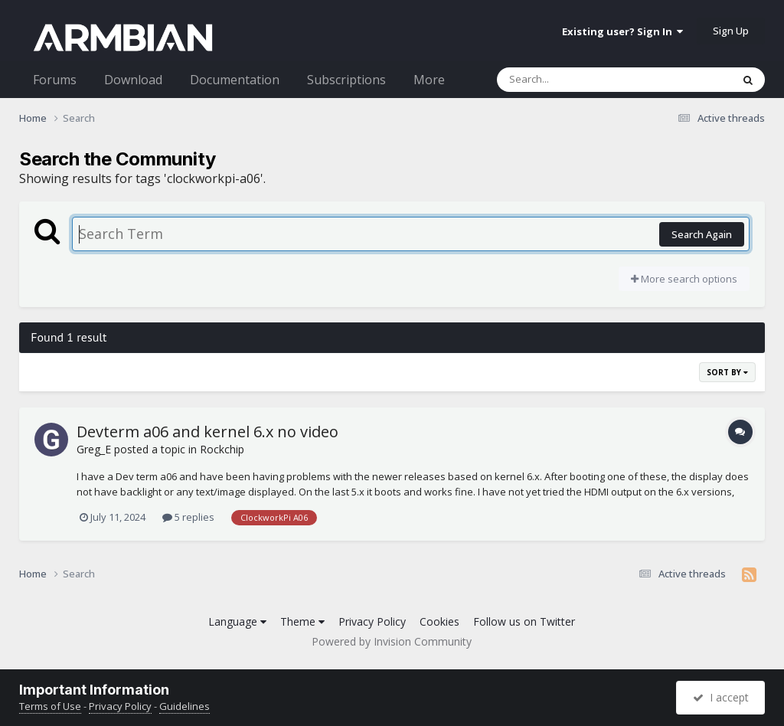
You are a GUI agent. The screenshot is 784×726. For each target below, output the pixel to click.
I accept (721, 697)
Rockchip (222, 449)
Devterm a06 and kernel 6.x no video (207, 431)
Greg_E (94, 449)
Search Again (701, 234)
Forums (55, 79)
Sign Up (731, 31)
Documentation (234, 79)
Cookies (439, 621)
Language (237, 621)
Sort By (727, 372)
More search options (684, 279)
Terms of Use (50, 706)
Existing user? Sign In (622, 31)
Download (133, 79)
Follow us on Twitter (524, 621)
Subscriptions (346, 79)
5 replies (188, 517)
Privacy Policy (372, 621)
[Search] (574, 79)
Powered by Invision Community (392, 641)
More (429, 79)
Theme (302, 621)
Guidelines (184, 706)
